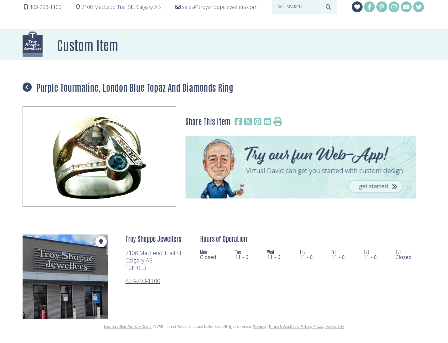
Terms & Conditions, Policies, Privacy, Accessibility (306, 326)
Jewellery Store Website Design (128, 326)
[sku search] (300, 7)
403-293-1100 (142, 281)
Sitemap (259, 326)
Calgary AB (118, 7)
